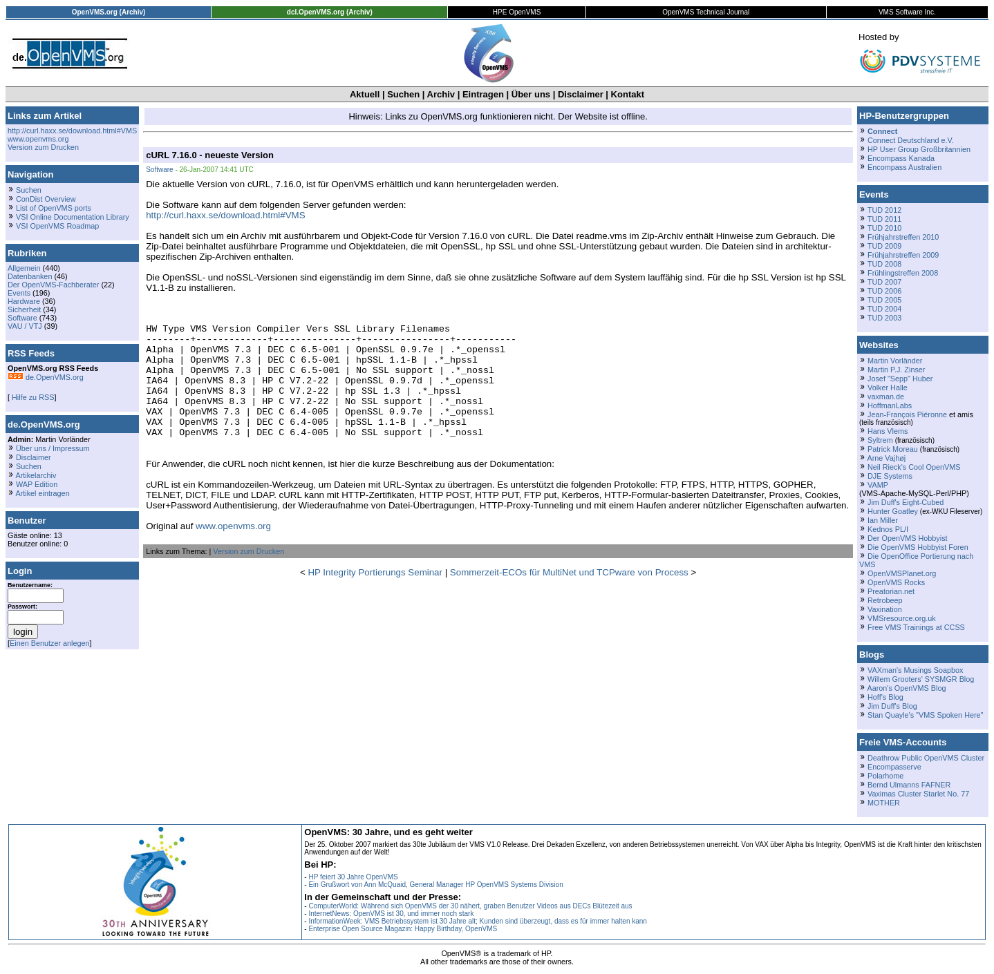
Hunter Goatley (893, 511)
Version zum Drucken (43, 147)
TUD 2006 (884, 291)
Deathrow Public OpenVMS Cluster (926, 758)
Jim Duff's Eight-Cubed (906, 502)
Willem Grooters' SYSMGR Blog (921, 679)
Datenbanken (30, 276)
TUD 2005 (884, 300)
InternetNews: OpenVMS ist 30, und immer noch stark (390, 913)
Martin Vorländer (895, 360)
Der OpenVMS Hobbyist (908, 538)
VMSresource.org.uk (902, 618)
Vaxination (885, 609)
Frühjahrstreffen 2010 (903, 237)
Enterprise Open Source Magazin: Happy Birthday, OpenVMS (402, 929)
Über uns (531, 94)
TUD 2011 (884, 219)
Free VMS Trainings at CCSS (916, 627)
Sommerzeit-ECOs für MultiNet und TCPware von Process (569, 597)
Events (19, 293)
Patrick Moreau (893, 449)
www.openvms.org (38, 139)
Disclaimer (580, 94)
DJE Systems (890, 476)
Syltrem (880, 440)
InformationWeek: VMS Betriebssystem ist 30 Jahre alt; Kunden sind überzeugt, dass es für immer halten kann (477, 921)
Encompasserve (894, 767)
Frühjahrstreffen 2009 (903, 255)
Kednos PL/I (888, 529)
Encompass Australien (904, 167)
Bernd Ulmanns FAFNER (909, 785)
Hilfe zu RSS (32, 397)
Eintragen (483, 94)
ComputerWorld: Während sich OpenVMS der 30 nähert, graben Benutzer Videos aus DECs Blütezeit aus (470, 906)
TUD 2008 (884, 264)
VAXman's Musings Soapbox (916, 670)
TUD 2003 (884, 318)
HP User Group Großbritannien (919, 149)
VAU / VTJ (25, 326)
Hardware (24, 301)
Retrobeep (885, 600)
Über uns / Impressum (53, 448)
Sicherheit (24, 309)
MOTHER (884, 803)
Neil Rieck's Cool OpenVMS (914, 467)
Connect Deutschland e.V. (911, 140)
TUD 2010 (884, 228)
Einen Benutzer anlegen (50, 643)
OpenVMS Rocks (896, 582)
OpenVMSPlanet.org (902, 573)
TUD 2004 (884, 309)
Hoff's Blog (885, 697)
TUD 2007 (884, 282)
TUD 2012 (884, 210)
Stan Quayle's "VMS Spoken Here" (925, 715)
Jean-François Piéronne (907, 414)
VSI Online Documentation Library (72, 217)
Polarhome (885, 776)
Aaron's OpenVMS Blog (906, 688)
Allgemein (24, 268)
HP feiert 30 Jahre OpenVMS (352, 877)
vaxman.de (886, 396)
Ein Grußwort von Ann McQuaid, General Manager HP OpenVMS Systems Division (435, 884)
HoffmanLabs (890, 405)
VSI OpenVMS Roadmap (57, 226)
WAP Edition (36, 484)
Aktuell (364, 94)
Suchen (403, 94)
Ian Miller (883, 520)
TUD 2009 (884, 246)
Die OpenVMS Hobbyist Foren (918, 547)
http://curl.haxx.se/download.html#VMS (72, 130)
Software (22, 318)
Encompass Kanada (901, 158)
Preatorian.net (891, 591)
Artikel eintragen (42, 493)
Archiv (441, 94)
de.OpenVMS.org (46, 377)
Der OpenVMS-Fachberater (53, 284)
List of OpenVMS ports (53, 208)
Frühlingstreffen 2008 (903, 273)
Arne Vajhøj (886, 458)
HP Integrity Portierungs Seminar (375, 597)
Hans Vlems (888, 431)
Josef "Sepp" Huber (900, 378)
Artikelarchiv (35, 475)
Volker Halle (888, 387)
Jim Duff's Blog (892, 706)
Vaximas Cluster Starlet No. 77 (918, 794)
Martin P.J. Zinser (896, 369)
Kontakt (627, 94)
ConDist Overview (46, 199)
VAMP (878, 485)
